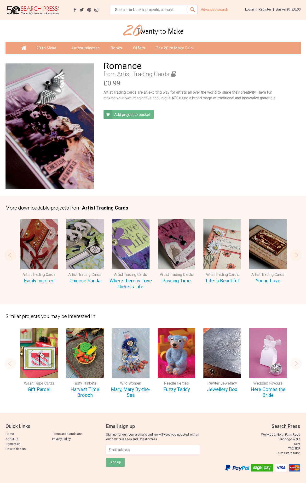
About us (12, 439)
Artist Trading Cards (143, 74)
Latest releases (86, 47)
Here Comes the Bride (268, 392)
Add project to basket (127, 114)
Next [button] (296, 255)
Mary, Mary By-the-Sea (130, 392)
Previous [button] (10, 255)
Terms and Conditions (67, 434)
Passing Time (176, 281)
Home (10, 434)
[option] (39, 252)
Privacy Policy (61, 439)
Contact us (13, 444)
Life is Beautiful (222, 281)
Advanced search (214, 9)
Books (116, 47)
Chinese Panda (84, 281)
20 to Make (48, 47)
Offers (139, 47)
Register (266, 9)
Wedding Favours (268, 383)
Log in (251, 9)
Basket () (288, 9)
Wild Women (130, 383)
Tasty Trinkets (85, 383)
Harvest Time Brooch (84, 392)
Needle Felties (176, 383)
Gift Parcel (39, 389)
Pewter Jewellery (222, 383)
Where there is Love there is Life (131, 284)
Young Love (268, 281)
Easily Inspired (39, 281)
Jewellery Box (222, 389)
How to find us (16, 449)
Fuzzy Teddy (176, 389)
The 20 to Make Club (174, 47)
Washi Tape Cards (39, 383)
